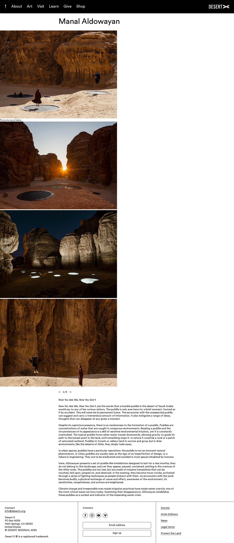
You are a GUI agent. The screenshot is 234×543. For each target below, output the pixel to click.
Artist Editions (169, 514)
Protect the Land (171, 533)
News (164, 521)
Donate (165, 508)
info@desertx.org (15, 511)
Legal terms (168, 527)
